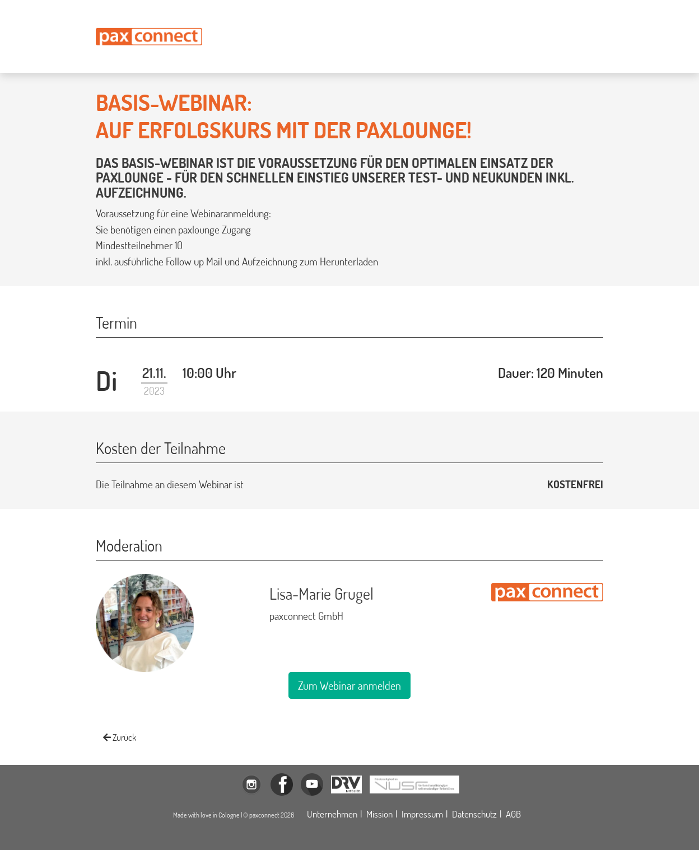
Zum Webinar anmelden (349, 685)
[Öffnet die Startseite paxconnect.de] (149, 36)
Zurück (119, 737)
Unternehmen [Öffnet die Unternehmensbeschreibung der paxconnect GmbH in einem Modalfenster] (332, 814)
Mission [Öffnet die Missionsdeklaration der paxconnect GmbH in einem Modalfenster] (379, 814)
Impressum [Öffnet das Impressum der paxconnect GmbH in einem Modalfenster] (422, 814)
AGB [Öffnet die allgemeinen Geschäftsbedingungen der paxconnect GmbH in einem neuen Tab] (513, 814)
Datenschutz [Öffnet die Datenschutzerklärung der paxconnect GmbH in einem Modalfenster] (474, 814)
